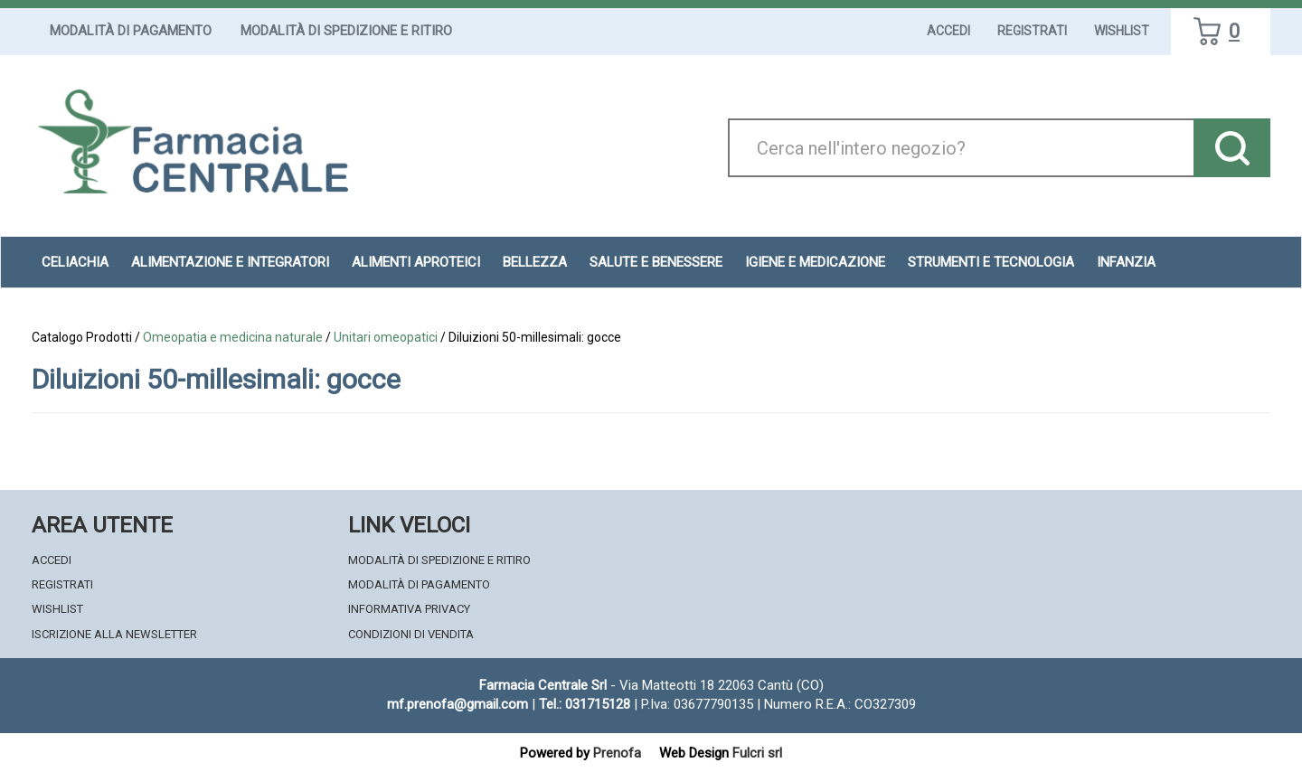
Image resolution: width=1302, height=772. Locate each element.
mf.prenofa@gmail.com (457, 704)
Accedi (948, 31)
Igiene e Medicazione (815, 262)
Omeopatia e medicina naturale (233, 337)
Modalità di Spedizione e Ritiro (346, 31)
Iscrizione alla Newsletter (114, 634)
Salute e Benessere (656, 262)
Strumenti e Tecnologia (991, 262)
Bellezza (535, 262)
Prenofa (617, 753)
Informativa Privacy (409, 609)
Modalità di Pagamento (131, 31)
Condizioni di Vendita (411, 634)
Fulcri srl (757, 753)
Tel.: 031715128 (584, 704)
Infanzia (1126, 262)
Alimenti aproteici (416, 262)
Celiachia (75, 262)
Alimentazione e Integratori (230, 262)
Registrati (1032, 31)
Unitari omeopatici (386, 337)
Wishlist (1121, 31)
